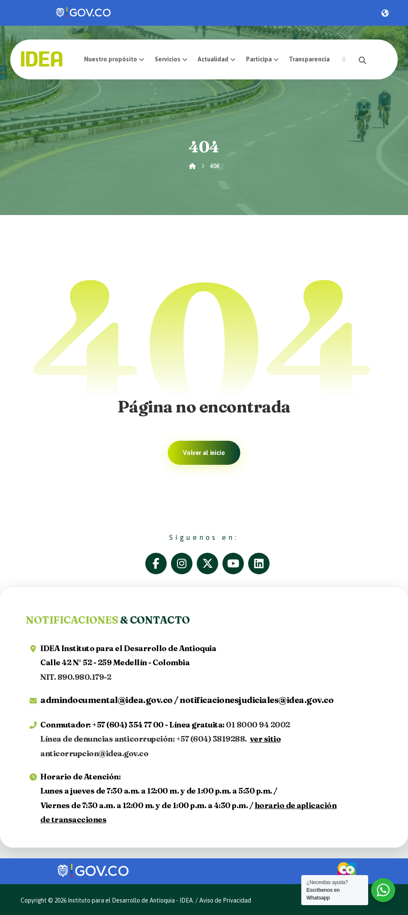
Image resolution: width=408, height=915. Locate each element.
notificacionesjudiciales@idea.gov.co (256, 699)
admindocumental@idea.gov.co (106, 699)
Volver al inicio (204, 452)
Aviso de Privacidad (225, 900)
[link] (84, 13)
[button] (343, 59)
